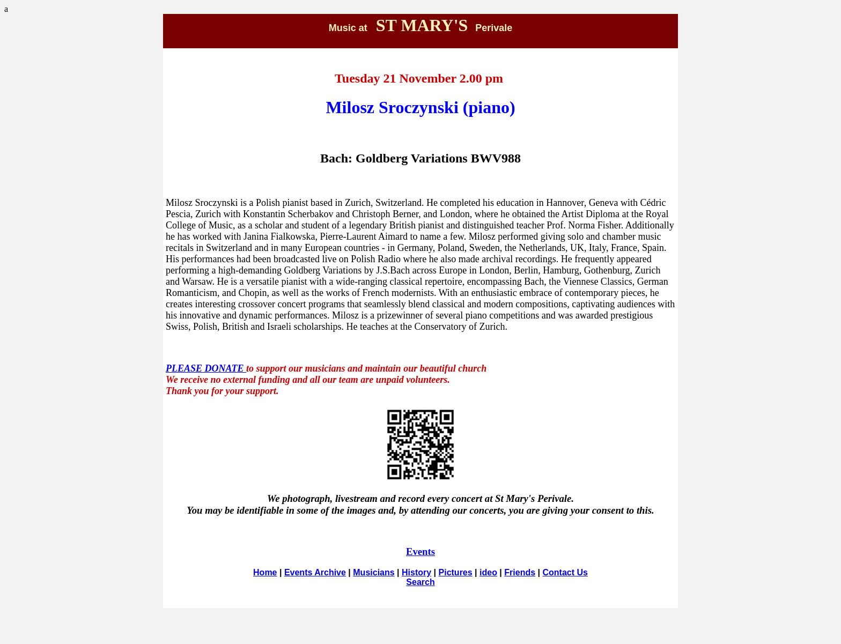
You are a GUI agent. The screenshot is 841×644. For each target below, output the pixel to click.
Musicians (373, 572)
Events (420, 551)
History (416, 572)
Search (420, 582)
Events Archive (315, 572)
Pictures (456, 572)
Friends (519, 572)
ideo (488, 572)
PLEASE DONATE (206, 368)
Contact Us (564, 572)
